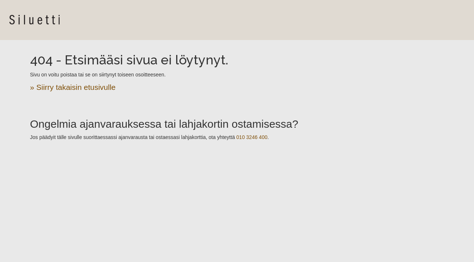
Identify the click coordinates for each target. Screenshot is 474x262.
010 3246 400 (252, 137)
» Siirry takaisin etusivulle (73, 87)
